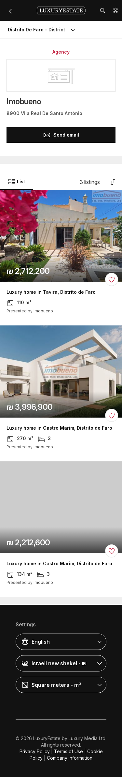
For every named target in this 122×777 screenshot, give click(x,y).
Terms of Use (68, 751)
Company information (69, 758)
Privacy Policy (35, 751)
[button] (115, 10)
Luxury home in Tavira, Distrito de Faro (51, 292)
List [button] (16, 182)
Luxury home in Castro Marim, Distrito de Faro (59, 428)
